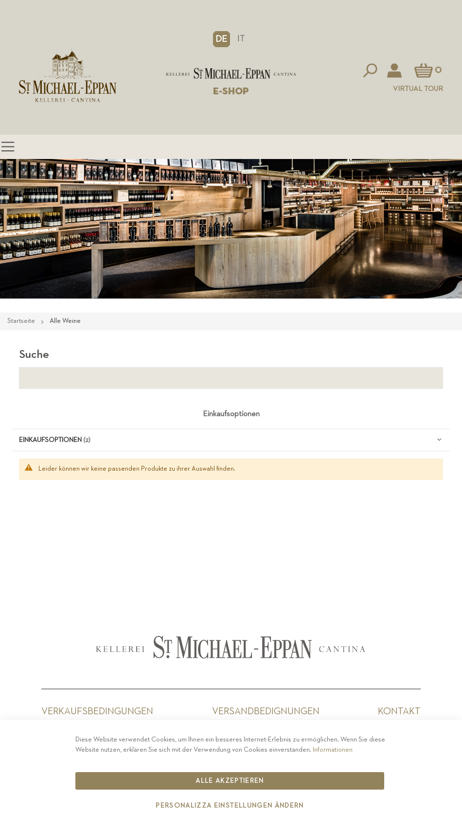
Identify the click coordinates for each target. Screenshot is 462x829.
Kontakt (399, 711)
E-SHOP (231, 91)
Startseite (21, 320)
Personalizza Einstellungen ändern (230, 805)
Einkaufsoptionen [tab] (231, 414)
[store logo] (231, 73)
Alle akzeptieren (229, 780)
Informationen (333, 749)
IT (241, 38)
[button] (221, 39)
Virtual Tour (418, 88)
